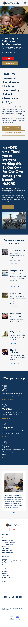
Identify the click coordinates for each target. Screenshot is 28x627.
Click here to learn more (12, 128)
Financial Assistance (7, 540)
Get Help (8, 58)
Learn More (7, 418)
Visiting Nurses (6, 546)
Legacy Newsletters (7, 577)
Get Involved (6, 556)
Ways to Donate (6, 563)
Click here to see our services (13, 133)
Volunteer (4, 559)
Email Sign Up (8, 458)
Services (4, 538)
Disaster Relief (9, 544)
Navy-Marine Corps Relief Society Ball (12, 561)
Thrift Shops (5, 548)
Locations (5, 534)
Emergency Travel (10, 542)
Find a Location (10, 63)
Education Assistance (7, 552)
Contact (4, 581)
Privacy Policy (5, 609)
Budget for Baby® (7, 550)
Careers (4, 564)
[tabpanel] (14, 491)
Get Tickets (7, 437)
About (4, 569)
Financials (5, 573)
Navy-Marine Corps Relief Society (11, 3)
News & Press (5, 575)
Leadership (5, 571)
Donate (14, 529)
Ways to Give (7, 399)
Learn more (8, 207)
